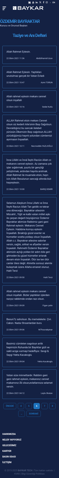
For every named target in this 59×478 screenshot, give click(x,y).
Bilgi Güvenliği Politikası (33, 474)
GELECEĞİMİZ (9, 445)
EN (53, 2)
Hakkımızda (9, 434)
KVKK (17, 474)
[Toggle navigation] (4, 8)
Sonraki (33, 413)
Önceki (10, 406)
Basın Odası (9, 456)
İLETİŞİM (6, 462)
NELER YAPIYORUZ (11, 439)
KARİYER (6, 451)
